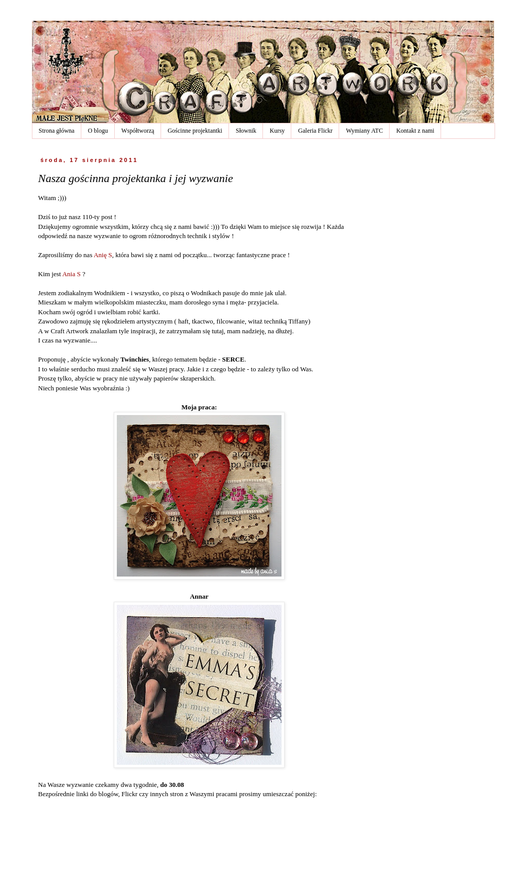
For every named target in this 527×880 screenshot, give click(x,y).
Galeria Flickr (315, 130)
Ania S (71, 274)
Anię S (103, 255)
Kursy (277, 130)
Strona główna (57, 130)
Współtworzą (137, 130)
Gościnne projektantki (195, 130)
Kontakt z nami (415, 130)
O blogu (98, 130)
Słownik (246, 130)
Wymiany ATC (364, 130)
